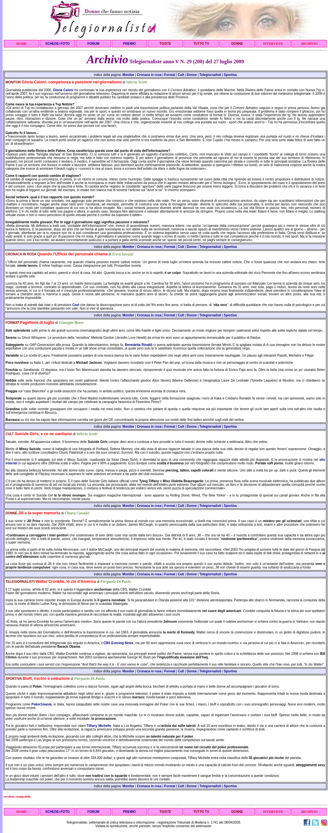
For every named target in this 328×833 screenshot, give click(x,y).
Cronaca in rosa (149, 75)
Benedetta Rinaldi (138, 345)
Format (169, 75)
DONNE (237, 43)
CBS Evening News (118, 643)
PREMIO (129, 43)
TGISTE (165, 43)
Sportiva (230, 75)
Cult (181, 75)
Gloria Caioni (63, 90)
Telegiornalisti (210, 75)
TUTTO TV (201, 43)
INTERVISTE (273, 43)
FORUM (94, 43)
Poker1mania (41, 704)
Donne (192, 75)
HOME (22, 43)
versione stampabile (17, 796)
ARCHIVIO (308, 43)
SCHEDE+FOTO (57, 43)
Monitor (129, 75)
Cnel (75, 305)
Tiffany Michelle (99, 726)
